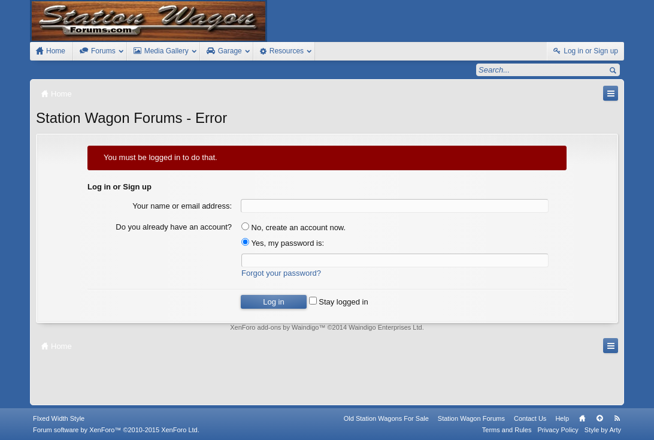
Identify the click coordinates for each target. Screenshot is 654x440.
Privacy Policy (557, 429)
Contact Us (530, 418)
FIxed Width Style (58, 418)
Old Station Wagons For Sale (386, 418)
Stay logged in (338, 301)
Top (599, 418)
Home (582, 418)
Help (562, 418)
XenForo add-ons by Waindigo (274, 327)
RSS (617, 418)
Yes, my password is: (282, 243)
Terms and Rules (507, 429)
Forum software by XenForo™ (116, 429)
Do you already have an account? (174, 226)
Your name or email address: (182, 205)
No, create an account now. (293, 227)
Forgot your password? (281, 273)
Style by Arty (603, 429)
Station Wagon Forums (471, 418)
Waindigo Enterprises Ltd (385, 327)
